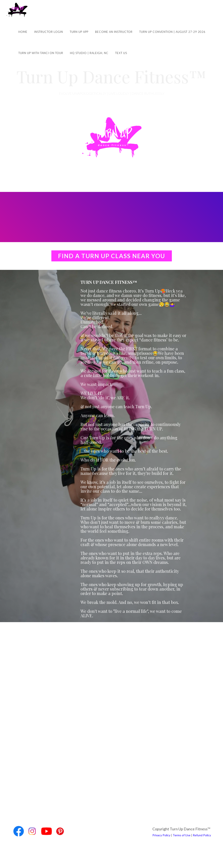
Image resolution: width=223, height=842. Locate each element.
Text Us (121, 53)
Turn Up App (79, 31)
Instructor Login (48, 31)
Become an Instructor (114, 31)
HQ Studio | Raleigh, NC (89, 53)
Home (22, 31)
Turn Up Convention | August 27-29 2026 (172, 31)
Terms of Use (181, 835)
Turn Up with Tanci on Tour (40, 53)
